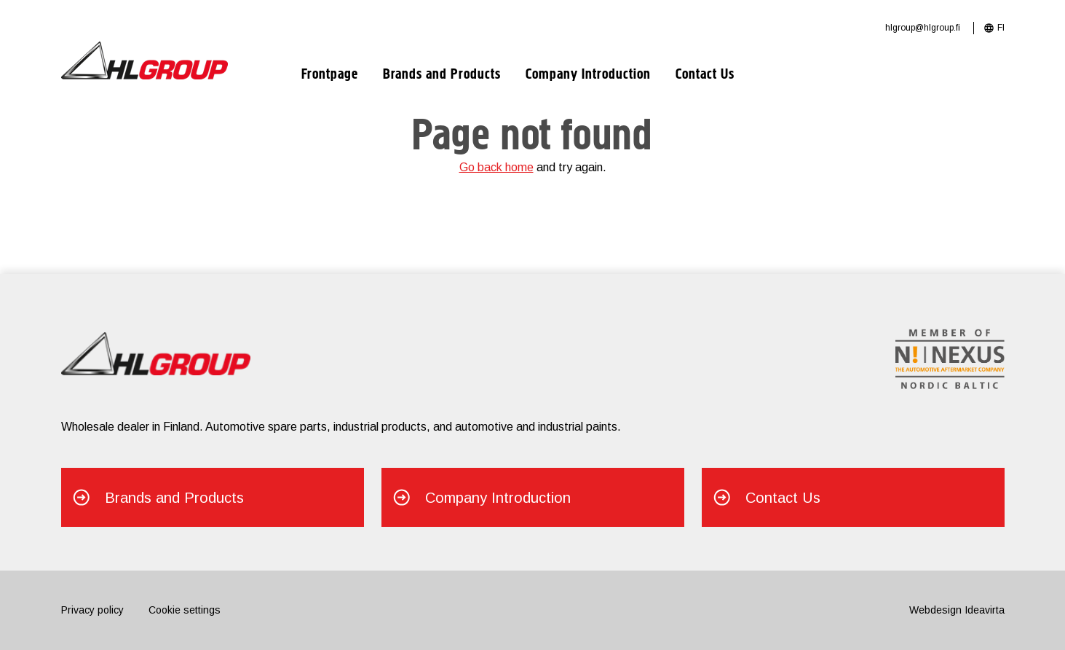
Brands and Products (442, 75)
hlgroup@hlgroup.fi (922, 28)
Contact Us (705, 75)
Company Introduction (588, 75)
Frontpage (329, 75)
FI (1001, 28)
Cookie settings (185, 610)
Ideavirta (985, 610)
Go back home (496, 167)
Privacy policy (92, 610)
